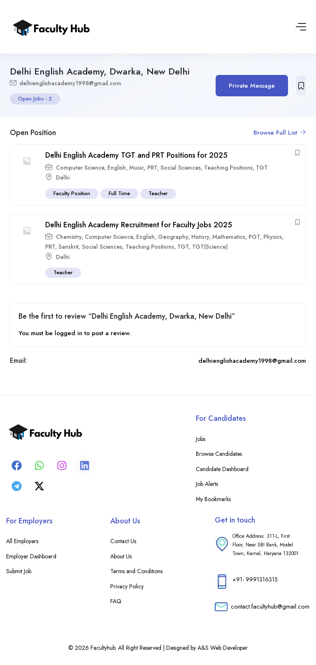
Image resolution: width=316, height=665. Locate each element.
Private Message (252, 85)
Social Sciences (180, 167)
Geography (173, 237)
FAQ (115, 601)
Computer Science (80, 167)
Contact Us (123, 541)
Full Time (119, 193)
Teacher (158, 193)
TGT (262, 167)
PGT (254, 237)
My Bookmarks (213, 499)
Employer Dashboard (31, 556)
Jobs (200, 439)
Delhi (63, 177)
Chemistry (68, 237)
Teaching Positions (228, 167)
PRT (152, 167)
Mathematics (228, 237)
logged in (68, 333)
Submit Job (18, 571)
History (200, 237)
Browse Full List (279, 132)
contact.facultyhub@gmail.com (270, 606)
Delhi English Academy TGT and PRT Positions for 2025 (136, 155)
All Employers (22, 541)
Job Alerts (207, 484)
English (116, 167)
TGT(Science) (210, 247)
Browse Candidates (219, 454)
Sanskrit (68, 247)
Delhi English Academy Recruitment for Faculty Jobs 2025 (138, 224)
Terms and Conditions (136, 571)
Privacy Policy (127, 586)
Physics (272, 237)
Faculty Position (71, 193)
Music (136, 167)
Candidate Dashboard (222, 469)
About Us (121, 556)
